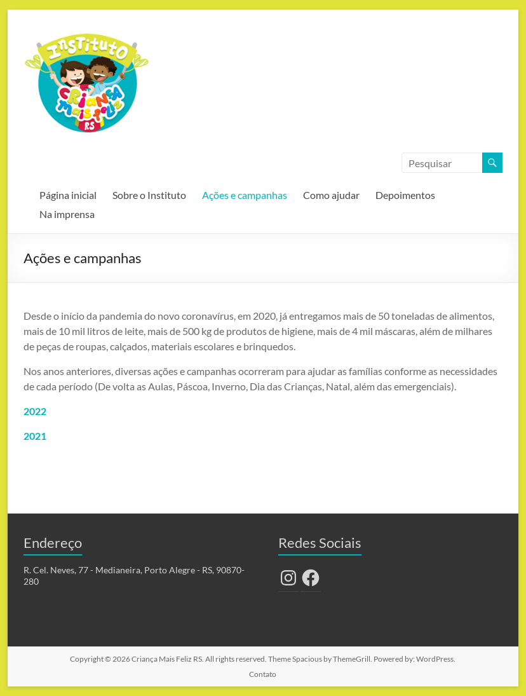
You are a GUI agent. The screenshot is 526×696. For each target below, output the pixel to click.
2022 (35, 411)
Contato (262, 674)
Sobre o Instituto (149, 195)
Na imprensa (67, 214)
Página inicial (68, 195)
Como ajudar (331, 195)
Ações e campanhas (244, 195)
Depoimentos (405, 195)
